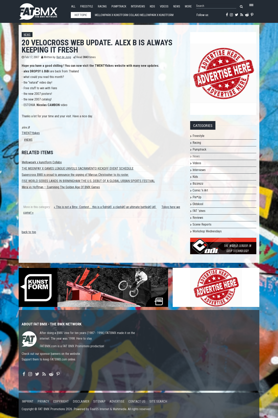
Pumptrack (119, 6)
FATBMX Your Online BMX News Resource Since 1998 (43, 10)
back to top (29, 232)
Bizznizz (198, 183)
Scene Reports (202, 224)
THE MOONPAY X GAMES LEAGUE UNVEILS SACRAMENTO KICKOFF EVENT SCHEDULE (77, 168)
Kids (152, 6)
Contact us (136, 401)
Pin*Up (197, 197)
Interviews (138, 6)
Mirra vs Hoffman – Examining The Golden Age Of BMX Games (61, 187)
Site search (158, 401)
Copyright (61, 401)
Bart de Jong (64, 57)
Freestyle (86, 6)
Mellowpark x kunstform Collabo (42, 162)
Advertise (117, 401)
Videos (164, 6)
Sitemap (99, 401)
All (73, 6)
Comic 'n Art (200, 190)
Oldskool (198, 204)
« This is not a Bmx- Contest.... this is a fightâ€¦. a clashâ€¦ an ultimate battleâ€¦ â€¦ (105, 207)
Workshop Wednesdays (207, 231)
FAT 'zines (199, 211)
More (188, 6)
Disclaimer (81, 401)
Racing (102, 6)
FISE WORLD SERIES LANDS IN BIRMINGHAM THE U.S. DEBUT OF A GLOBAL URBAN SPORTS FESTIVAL (88, 181)
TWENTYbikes (31, 133)
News (176, 6)
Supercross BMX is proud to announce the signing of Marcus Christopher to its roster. (75, 175)
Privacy (43, 401)
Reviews (198, 218)
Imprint (27, 401)
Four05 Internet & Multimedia (108, 409)
